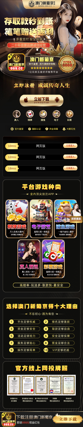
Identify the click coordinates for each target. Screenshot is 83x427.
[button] (37, 50)
